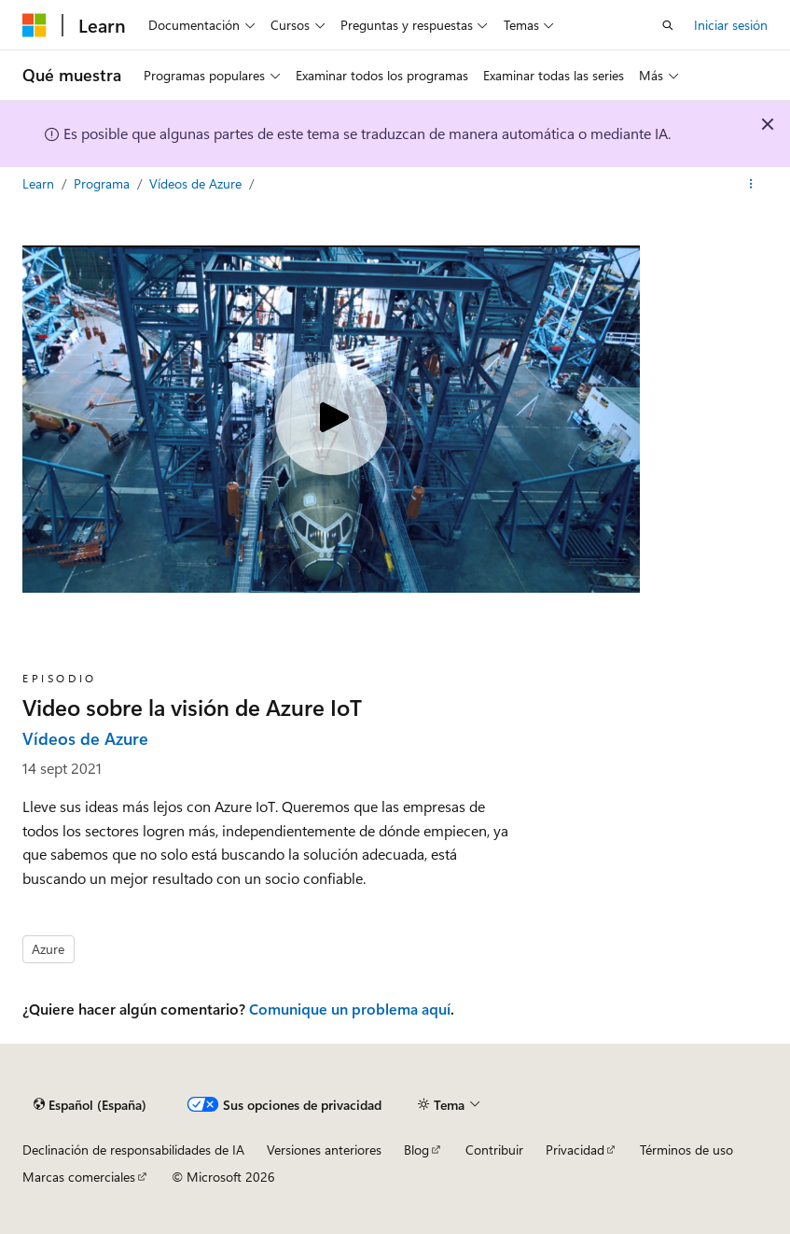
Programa (103, 183)
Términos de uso (686, 1149)
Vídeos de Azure (197, 183)
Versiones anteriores (324, 1149)
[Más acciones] (751, 184)
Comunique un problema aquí (349, 1008)
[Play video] (331, 419)
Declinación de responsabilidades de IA (133, 1149)
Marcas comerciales (78, 1176)
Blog (416, 1149)
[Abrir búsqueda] (667, 25)
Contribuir (494, 1149)
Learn (40, 183)
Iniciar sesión (731, 25)
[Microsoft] (34, 25)
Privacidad (575, 1149)
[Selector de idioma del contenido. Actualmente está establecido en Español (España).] (90, 1104)
